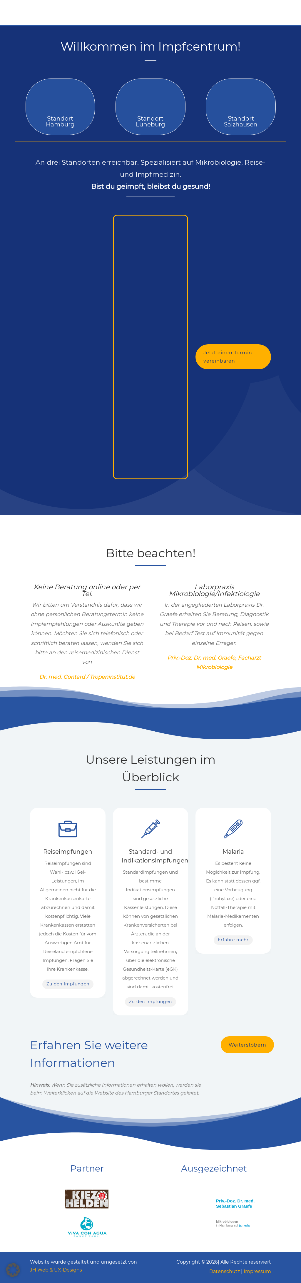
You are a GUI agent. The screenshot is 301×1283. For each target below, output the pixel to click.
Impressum (257, 1271)
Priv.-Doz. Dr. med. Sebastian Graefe (235, 1203)
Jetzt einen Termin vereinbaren (228, 356)
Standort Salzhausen (240, 121)
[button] (13, 1270)
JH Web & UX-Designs (56, 1270)
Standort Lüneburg (150, 121)
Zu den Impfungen (67, 984)
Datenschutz (224, 1271)
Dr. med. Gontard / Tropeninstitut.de (87, 677)
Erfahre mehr (233, 939)
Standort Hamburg (60, 121)
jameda (244, 1225)
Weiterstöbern (248, 1045)
